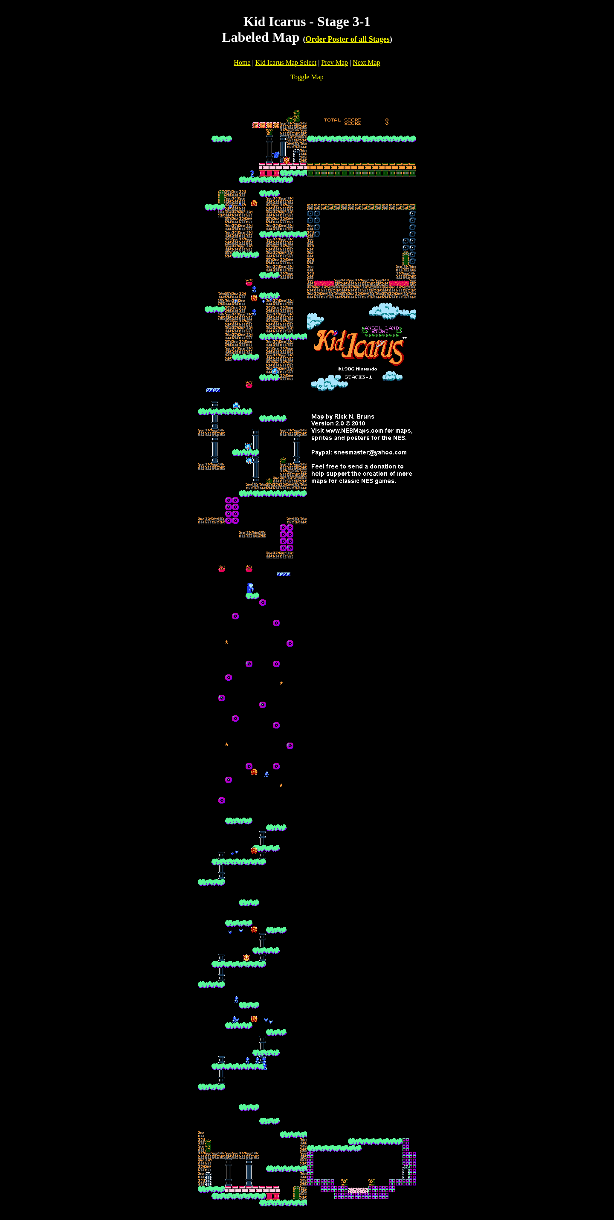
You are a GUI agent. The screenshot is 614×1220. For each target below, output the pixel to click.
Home (242, 62)
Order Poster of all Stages (347, 39)
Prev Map (334, 62)
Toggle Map (307, 77)
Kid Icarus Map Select (286, 62)
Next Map (366, 62)
